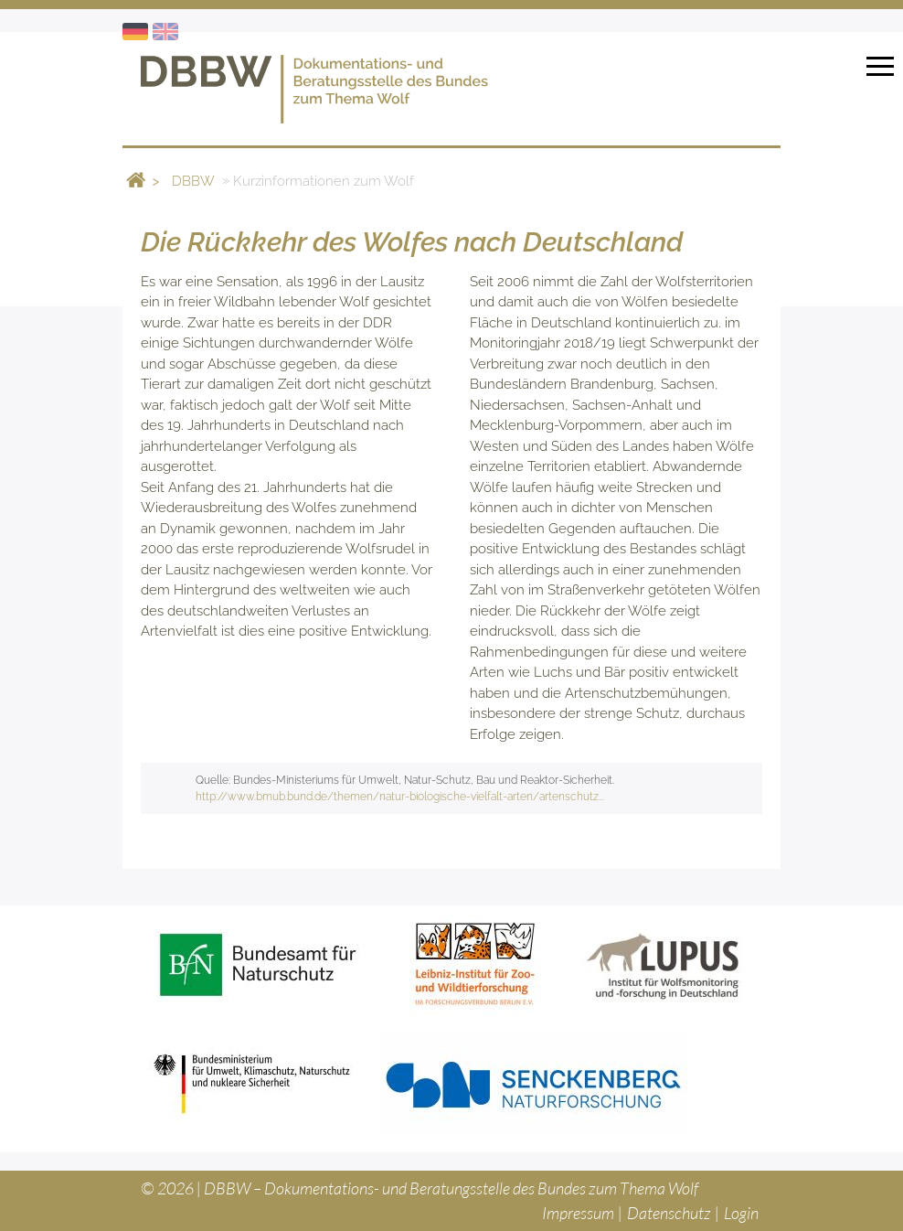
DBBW (193, 180)
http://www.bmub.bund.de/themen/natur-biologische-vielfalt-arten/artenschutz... (400, 796)
